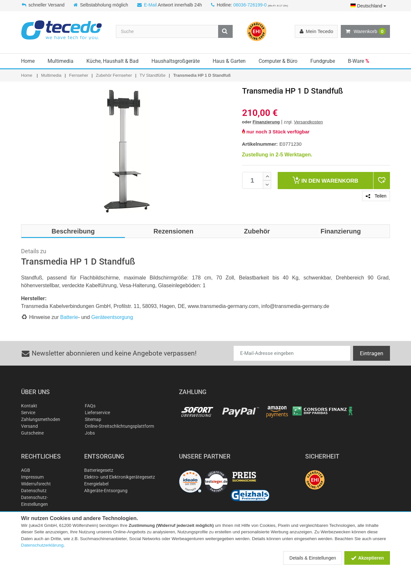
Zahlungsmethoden (40, 419)
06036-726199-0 (250, 4)
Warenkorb (365, 31)
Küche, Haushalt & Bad (112, 61)
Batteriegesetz (98, 470)
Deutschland (368, 5)
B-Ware (358, 61)
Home (28, 61)
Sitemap (93, 419)
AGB (25, 470)
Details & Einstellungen (312, 558)
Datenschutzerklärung (42, 545)
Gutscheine (32, 433)
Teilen (376, 195)
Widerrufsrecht (36, 483)
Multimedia (60, 61)
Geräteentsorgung (112, 317)
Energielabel (96, 483)
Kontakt (29, 405)
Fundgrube (322, 61)
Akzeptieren (367, 558)
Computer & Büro (278, 61)
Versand (29, 426)
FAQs (90, 405)
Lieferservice (97, 412)
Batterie (69, 317)
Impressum (32, 477)
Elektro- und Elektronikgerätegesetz (119, 477)
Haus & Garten (229, 61)
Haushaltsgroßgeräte (175, 61)
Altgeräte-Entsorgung (106, 490)
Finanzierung (266, 121)
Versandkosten (308, 121)
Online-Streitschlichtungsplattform (119, 426)
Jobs (90, 433)
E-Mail (150, 4)
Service (28, 412)
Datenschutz (34, 490)
